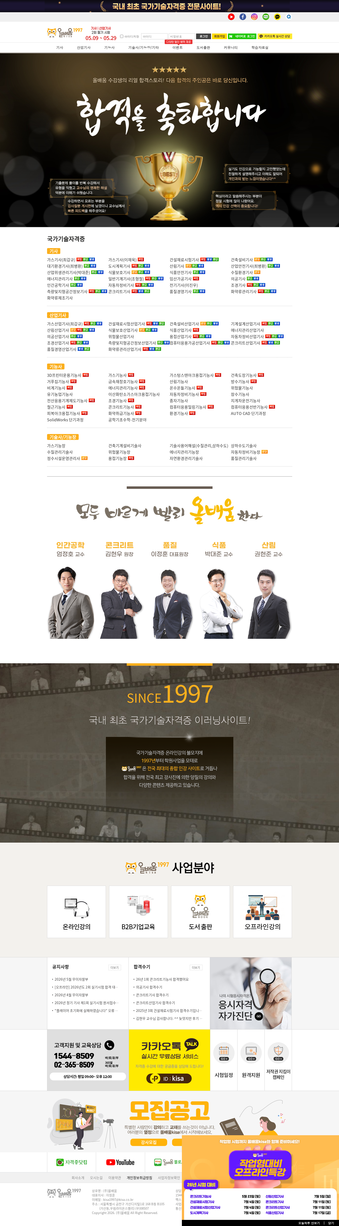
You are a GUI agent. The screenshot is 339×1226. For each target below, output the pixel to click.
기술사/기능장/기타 (143, 47)
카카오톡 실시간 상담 (275, 36)
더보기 (115, 967)
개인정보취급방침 (139, 1177)
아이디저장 (131, 36)
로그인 (203, 36)
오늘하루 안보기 (309, 1223)
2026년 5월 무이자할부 (71, 979)
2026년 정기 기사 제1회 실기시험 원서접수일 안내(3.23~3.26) (99, 1002)
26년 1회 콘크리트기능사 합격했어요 (162, 979)
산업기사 (84, 47)
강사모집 (149, 1142)
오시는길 (96, 1177)
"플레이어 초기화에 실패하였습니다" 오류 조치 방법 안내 (95, 1010)
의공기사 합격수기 (149, 987)
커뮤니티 (231, 47)
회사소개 (78, 1177)
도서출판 (203, 47)
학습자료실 (259, 47)
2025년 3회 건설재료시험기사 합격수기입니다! (169, 1010)
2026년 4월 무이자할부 (71, 994)
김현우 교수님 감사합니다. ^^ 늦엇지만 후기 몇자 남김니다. (178, 1018)
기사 (59, 47)
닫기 (331, 1223)
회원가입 (219, 36)
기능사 (109, 47)
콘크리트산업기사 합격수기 (155, 1002)
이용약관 (114, 1177)
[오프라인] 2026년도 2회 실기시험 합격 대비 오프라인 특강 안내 (100, 987)
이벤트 (177, 47)
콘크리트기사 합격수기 (152, 994)
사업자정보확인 (169, 1177)
